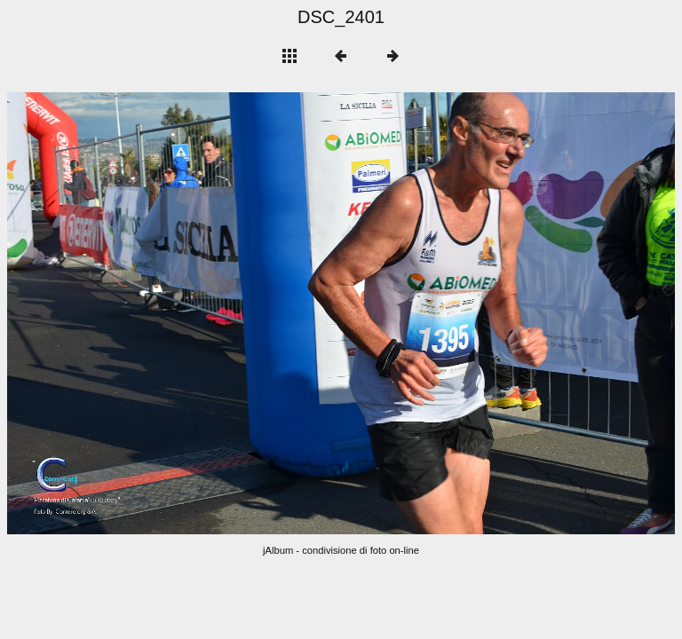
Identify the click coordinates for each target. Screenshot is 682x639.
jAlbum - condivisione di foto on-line (341, 550)
